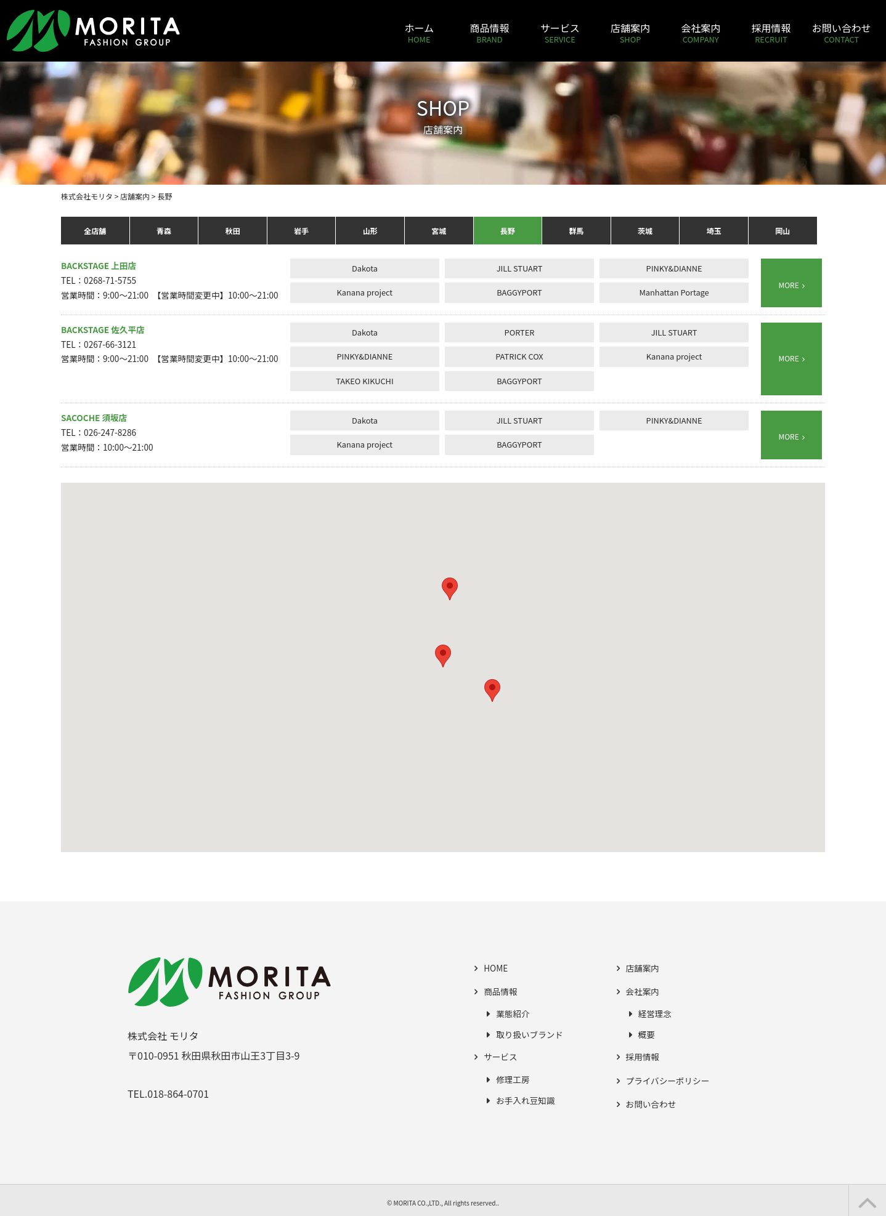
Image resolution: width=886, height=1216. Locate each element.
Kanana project (365, 292)
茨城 (645, 230)
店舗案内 (642, 968)
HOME (496, 968)
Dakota (365, 268)
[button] (443, 656)
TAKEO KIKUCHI (365, 381)
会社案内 (642, 991)
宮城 (438, 230)
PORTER (520, 332)
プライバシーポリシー (668, 1080)
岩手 (301, 230)
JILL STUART (520, 268)
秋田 (232, 230)
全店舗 (95, 230)
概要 (646, 1034)
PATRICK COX (519, 356)
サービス (500, 1056)
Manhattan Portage (674, 292)
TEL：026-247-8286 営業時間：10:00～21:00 (107, 432)
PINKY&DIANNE (674, 268)
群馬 (576, 230)
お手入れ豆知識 (525, 1100)
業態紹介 (512, 1013)
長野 (507, 230)
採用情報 (642, 1056)
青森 (163, 230)
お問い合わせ (651, 1104)
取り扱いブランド (529, 1034)
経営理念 (655, 1013)
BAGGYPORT (519, 292)
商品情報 (500, 991)
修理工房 (512, 1079)
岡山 (782, 230)
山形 (370, 230)
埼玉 (714, 230)
